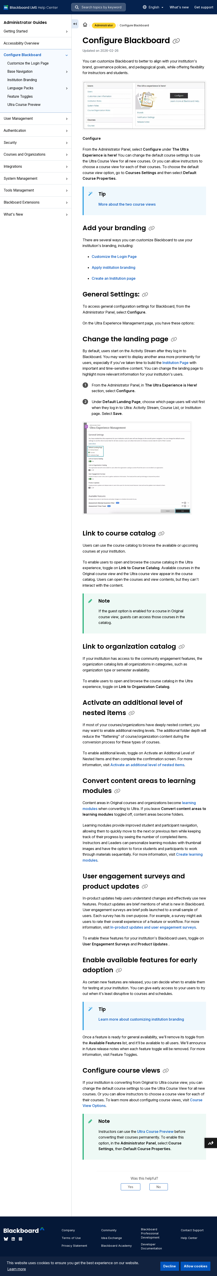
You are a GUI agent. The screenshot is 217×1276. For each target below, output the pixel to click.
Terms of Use (71, 1238)
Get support (203, 7)
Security (36, 142)
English (156, 7)
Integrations (36, 166)
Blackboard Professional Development (150, 1233)
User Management (36, 118)
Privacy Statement (74, 1245)
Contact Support (192, 1230)
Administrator (104, 25)
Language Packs (37, 88)
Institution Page (175, 362)
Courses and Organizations (36, 154)
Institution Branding (22, 80)
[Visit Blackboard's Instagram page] (20, 1239)
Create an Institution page (114, 278)
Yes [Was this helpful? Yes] (130, 1187)
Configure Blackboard (36, 55)
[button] (67, 31)
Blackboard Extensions (36, 202)
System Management (36, 178)
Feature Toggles (20, 96)
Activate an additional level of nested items (147, 765)
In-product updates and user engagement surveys (153, 927)
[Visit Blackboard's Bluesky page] (6, 1239)
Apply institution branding (113, 267)
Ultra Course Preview (23, 104)
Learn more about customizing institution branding (141, 1019)
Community (108, 1230)
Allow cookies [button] (195, 1266)
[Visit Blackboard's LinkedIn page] (13, 1239)
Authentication (36, 130)
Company (68, 1230)
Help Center (189, 1238)
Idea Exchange (111, 1238)
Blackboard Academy (116, 1245)
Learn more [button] (16, 1269)
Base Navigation (37, 71)
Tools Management (36, 190)
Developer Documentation (151, 1246)
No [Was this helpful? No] (158, 1187)
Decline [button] (169, 1266)
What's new (179, 7)
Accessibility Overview (21, 43)
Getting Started (36, 31)
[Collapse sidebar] (75, 23)
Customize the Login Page (28, 63)
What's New (36, 214)
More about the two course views (127, 204)
